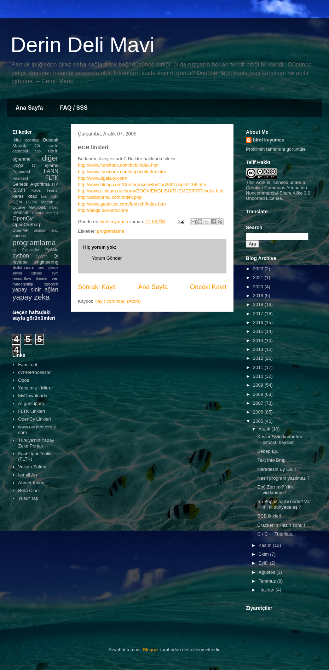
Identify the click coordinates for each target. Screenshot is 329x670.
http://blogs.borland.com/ (103, 210)
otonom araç (46, 230)
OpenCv (22, 218)
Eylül (264, 563)
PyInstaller (31, 250)
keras (18, 196)
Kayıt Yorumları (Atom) (117, 301)
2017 (259, 313)
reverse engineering (35, 262)
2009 (259, 385)
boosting (32, 140)
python (20, 256)
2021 (259, 277)
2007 (259, 403)
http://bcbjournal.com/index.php (110, 197)
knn (44, 196)
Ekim (264, 554)
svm (55, 273)
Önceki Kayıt (208, 286)
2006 (259, 412)
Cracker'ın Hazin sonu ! (281, 525)
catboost (20, 151)
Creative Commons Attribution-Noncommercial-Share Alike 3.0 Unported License (278, 193)
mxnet (38, 212)
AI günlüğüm (31, 403)
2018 (259, 304)
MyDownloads (32, 395)
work (260, 182)
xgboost (51, 284)
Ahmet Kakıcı (31, 482)
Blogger (151, 649)
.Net (16, 140)
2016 (259, 322)
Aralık (265, 429)
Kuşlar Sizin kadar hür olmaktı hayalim (279, 439)
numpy (52, 213)
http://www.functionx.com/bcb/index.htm (118, 165)
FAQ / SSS (73, 108)
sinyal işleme (27, 273)
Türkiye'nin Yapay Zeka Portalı (36, 443)
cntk (38, 151)
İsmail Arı (27, 475)
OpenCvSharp (26, 224)
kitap (32, 196)
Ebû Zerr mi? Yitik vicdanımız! (275, 489)
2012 (259, 358)
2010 (259, 376)
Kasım (266, 545)
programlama (110, 231)
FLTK (51, 178)
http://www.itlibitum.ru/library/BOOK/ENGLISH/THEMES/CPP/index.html (151, 191)
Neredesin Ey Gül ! (276, 469)
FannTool (27, 364)
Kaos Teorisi (44, 190)
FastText (20, 178)
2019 (259, 295)
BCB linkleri (269, 516)
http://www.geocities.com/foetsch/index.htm (122, 204)
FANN (51, 171)
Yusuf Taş (28, 498)
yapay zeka (31, 297)
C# (37, 145)
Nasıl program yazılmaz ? (283, 478)
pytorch (41, 256)
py (14, 250)
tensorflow (21, 278)
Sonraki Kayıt (97, 286)
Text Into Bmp (271, 460)
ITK (55, 184)
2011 (259, 367)
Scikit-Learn (23, 267)
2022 (259, 268)
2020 (259, 286)
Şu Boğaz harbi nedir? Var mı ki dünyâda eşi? (284, 504)
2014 (259, 340)
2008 (259, 394)
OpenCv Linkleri (34, 419)
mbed (53, 207)
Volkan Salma (32, 466)
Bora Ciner (29, 490)
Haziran (267, 590)
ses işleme (48, 268)
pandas (19, 235)
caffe (53, 145)
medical (20, 212)
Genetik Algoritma (31, 184)
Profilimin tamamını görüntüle (276, 149)
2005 (259, 421)
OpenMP (20, 230)
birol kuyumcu (268, 140)
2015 (259, 331)
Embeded (21, 171)
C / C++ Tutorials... (276, 534)
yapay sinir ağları (35, 290)
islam (18, 190)
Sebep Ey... (269, 451)
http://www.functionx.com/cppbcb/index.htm (122, 171)
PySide (51, 249)
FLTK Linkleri (31, 411)
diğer (50, 158)
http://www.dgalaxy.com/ (102, 178)
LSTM (31, 202)
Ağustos (268, 572)
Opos (23, 380)
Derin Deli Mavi (83, 45)
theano (41, 279)
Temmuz (268, 581)
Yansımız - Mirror (35, 388)
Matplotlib (37, 207)
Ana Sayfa (29, 108)
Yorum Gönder (107, 258)
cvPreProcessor (34, 372)
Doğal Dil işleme (35, 165)
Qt (55, 256)
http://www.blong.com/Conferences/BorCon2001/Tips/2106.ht (140, 184)
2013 (259, 349)
